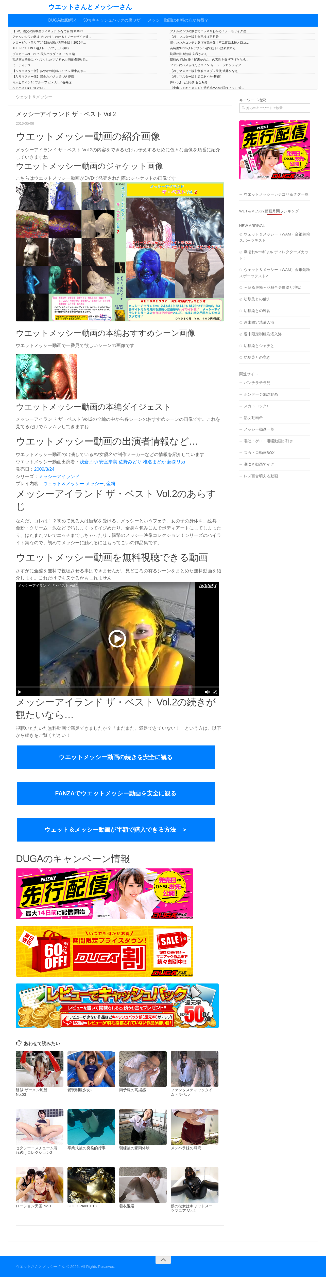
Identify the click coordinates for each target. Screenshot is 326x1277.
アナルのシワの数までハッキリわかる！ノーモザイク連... (209, 31)
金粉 (110, 483)
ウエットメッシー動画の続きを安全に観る (116, 757)
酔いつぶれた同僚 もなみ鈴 (188, 82)
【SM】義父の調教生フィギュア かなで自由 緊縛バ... (48, 31)
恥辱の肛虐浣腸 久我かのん (188, 54)
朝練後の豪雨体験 (134, 1148)
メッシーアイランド (59, 476)
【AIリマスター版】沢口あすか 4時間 (195, 76)
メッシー (94, 483)
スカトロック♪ (256, 406)
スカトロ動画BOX (259, 452)
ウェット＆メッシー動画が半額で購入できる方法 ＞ (115, 829)
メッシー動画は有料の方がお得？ (178, 20)
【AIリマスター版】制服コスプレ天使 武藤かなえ (204, 71)
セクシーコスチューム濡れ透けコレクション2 (37, 1150)
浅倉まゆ (89, 461)
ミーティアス (21, 65)
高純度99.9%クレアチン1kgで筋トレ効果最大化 (202, 48)
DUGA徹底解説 (62, 20)
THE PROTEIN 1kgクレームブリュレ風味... (42, 48)
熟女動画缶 (253, 417)
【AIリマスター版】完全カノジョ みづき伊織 (43, 76)
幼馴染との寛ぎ (257, 357)
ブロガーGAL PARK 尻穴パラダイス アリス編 (43, 54)
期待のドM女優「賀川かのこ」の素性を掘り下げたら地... (209, 59)
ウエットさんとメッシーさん (90, 7)
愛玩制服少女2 (79, 1090)
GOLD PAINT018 (82, 1206)
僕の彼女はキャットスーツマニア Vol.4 (192, 1208)
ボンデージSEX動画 (261, 394)
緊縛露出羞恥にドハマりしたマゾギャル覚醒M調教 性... (50, 59)
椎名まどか (154, 461)
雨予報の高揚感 (132, 1090)
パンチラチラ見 (257, 382)
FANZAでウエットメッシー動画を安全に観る (116, 793)
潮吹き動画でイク (259, 464)
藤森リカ (176, 461)
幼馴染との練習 (257, 310)
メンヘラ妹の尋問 (186, 1148)
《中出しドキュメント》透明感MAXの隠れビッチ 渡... (207, 88)
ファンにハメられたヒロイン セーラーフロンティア (205, 65)
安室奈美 (108, 461)
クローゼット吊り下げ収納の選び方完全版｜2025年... (49, 42)
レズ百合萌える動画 (261, 476)
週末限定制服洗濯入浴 (263, 334)
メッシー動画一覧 (259, 429)
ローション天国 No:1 (34, 1206)
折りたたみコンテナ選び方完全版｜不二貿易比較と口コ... (209, 42)
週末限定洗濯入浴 (259, 322)
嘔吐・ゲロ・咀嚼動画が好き (268, 441)
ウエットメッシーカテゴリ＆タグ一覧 (276, 194)
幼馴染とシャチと (259, 345)
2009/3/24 (44, 469)
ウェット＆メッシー (34, 97)
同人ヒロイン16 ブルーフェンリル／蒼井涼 (42, 82)
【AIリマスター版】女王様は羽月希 (194, 37)
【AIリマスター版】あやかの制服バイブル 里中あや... (49, 71)
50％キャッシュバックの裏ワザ (112, 20)
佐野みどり (130, 461)
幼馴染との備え (257, 299)
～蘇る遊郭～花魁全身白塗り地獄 (272, 287)
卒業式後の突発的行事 (86, 1148)
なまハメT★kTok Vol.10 (28, 88)
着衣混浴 (126, 1206)
